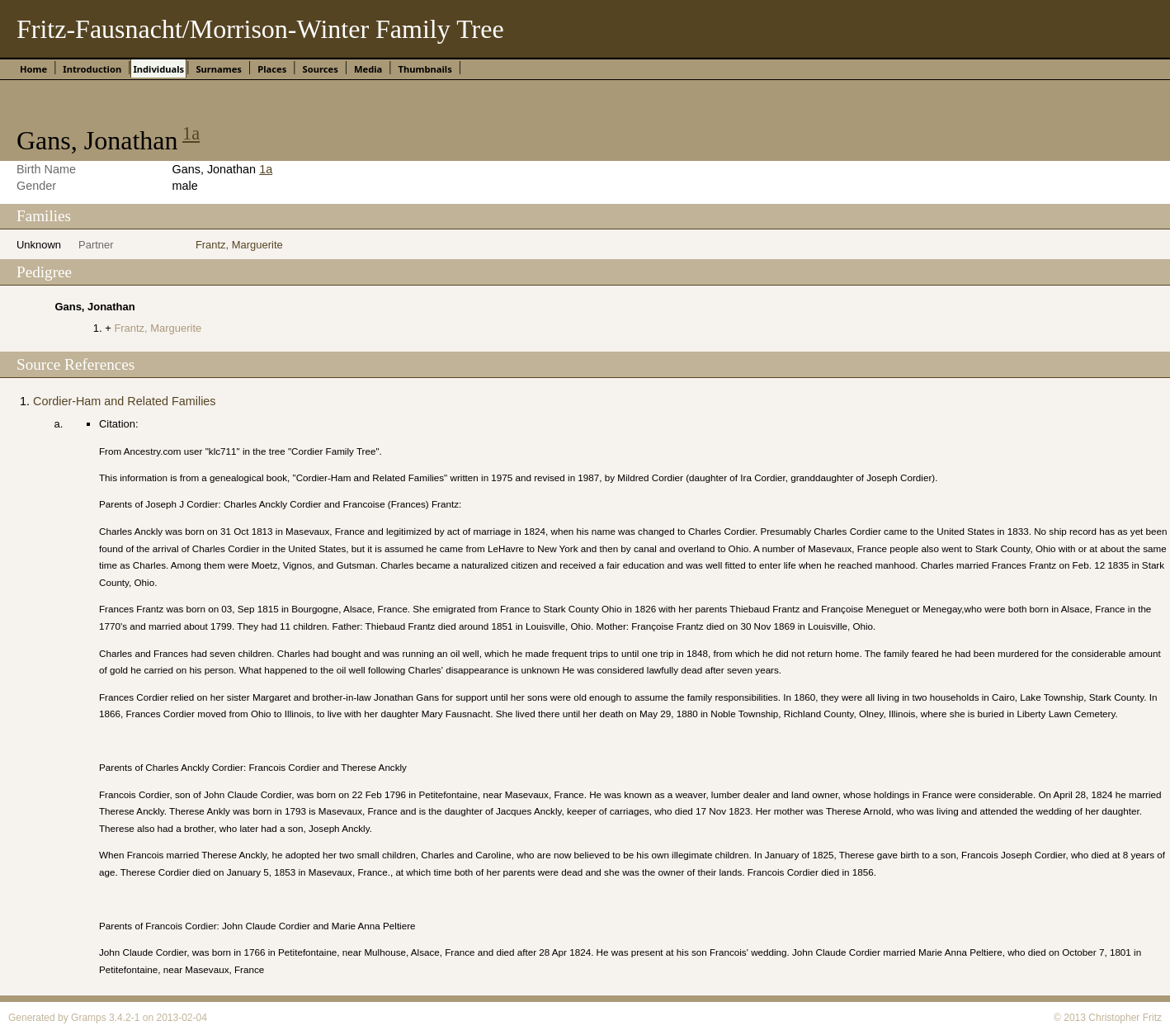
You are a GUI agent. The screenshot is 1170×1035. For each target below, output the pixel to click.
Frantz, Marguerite (239, 245)
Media (368, 69)
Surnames (219, 69)
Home (33, 69)
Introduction (92, 69)
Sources (319, 69)
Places (271, 69)
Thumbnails (425, 69)
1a (191, 133)
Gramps (88, 1017)
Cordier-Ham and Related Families (124, 401)
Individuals (158, 69)
